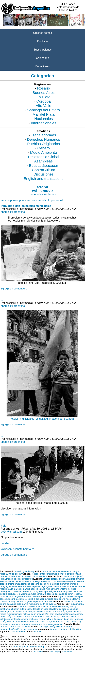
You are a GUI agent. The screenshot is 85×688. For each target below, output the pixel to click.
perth (42, 604)
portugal (12, 594)
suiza (64, 594)
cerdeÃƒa (41, 594)
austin (46, 606)
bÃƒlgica (37, 581)
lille (54, 586)
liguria (49, 586)
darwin (10, 604)
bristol (55, 581)
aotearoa (68, 601)
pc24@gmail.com (11, 531)
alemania (64, 584)
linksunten (61, 586)
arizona (22, 606)
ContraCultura (43, 170)
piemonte (77, 591)
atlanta (39, 606)
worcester (58, 624)
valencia (36, 596)
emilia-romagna (22, 584)
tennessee (5, 624)
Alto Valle (43, 106)
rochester (34, 619)
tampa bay (76, 621)
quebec (3, 576)
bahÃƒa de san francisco (12, 621)
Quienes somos (42, 32)
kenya (76, 571)
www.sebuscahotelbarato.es (17, 549)
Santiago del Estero (43, 110)
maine (3, 614)
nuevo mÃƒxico (7, 616)
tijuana (20, 601)
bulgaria (71, 581)
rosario (3, 601)
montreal (62, 574)
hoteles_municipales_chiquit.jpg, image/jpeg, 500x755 (42, 417)
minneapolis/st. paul (44, 614)
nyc (58, 616)
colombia (30, 599)
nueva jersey (77, 614)
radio (62, 629)
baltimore (60, 606)
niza (48, 589)
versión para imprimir (13, 200)
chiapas (79, 596)
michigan (17, 614)
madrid (3, 589)
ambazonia (48, 571)
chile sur (9, 599)
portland (14, 619)
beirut (11, 626)
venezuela (48, 601)
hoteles (5, 543)
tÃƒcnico (21, 629)
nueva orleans (23, 616)
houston (26, 611)
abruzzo (46, 579)
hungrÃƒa (5, 586)
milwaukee (28, 614)
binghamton (6, 609)
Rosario (43, 88)
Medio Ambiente (43, 152)
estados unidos (18, 631)
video (78, 629)
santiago (11, 601)
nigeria (3, 574)
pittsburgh (5, 619)
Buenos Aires (43, 93)
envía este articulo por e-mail (45, 200)
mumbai (80, 604)
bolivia (71, 596)
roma (19, 594)
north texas (50, 616)
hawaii (19, 611)
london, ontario (39, 574)
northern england (58, 589)
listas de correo (64, 626)
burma (66, 576)
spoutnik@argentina (13, 211)
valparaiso (37, 601)
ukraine (12, 596)
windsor (43, 576)
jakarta (73, 576)
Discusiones (43, 174)
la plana (36, 586)
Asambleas (43, 161)
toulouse (4, 596)
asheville (30, 606)
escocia (50, 594)
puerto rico (64, 599)
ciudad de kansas (50, 611)
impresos (54, 629)
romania (26, 594)
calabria (80, 581)
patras (69, 591)
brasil (17, 599)
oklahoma (66, 616)
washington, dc (7, 611)
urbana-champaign (20, 624)
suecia (58, 594)
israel (17, 626)
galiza (56, 584)
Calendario (42, 58)
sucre (23, 599)
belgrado (46, 581)
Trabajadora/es (43, 135)
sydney (52, 604)
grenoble (74, 584)
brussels (62, 581)
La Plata (43, 97)
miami (10, 614)
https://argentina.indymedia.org (28, 646)
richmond (23, 619)
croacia (3, 584)
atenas (3, 581)
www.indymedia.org (25, 571)
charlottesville (33, 609)
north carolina (37, 616)
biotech (38, 631)
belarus (29, 581)
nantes (26, 589)
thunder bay (14, 576)
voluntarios (32, 629)
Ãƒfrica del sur (14, 574)
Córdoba (43, 101)
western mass (46, 624)
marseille (18, 589)
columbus (73, 609)
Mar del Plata (43, 114)
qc (14, 579)
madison (77, 611)
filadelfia (75, 616)
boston (15, 609)
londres (81, 586)
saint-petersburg (24, 579)
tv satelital (70, 629)
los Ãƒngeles (65, 611)
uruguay (28, 601)
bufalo (23, 609)
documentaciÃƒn (8, 629)
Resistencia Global (43, 157)
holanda (41, 589)
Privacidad (66, 651)
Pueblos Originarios (43, 144)
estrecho (67, 571)
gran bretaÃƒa (24, 596)
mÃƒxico (49, 599)
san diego (64, 619)
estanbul (22, 586)
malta (10, 589)
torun (70, 594)
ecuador (40, 599)
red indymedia (42, 190)
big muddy (71, 606)
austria (10, 581)
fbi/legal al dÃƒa (49, 626)
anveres (71, 579)
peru (56, 599)
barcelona (20, 581)
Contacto (42, 41)
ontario (70, 574)
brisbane (78, 601)
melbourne (34, 604)
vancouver (26, 576)
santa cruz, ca (47, 621)
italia (29, 586)
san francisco (76, 619)
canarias (58, 571)
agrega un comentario (14, 288)
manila (9, 579)
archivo (42, 187)
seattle (67, 621)
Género (43, 148)
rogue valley (45, 619)
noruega (72, 589)
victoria (35, 576)
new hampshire (62, 614)
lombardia (72, 586)
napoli (34, 589)
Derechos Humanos (43, 139)
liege (43, 586)
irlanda (13, 586)
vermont (34, 624)
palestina (25, 626)
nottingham (5, 591)
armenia (80, 579)
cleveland (53, 609)
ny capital (36, 611)
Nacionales (43, 119)
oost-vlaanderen (20, 591)
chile (2, 599)
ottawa (77, 574)
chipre (11, 584)
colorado (63, 609)
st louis (55, 619)
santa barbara (32, 621)
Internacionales (43, 123)
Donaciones (42, 66)
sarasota (58, 621)
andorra (63, 579)
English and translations (43, 179)
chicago (44, 609)
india (73, 604)
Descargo (55, 651)
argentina (63, 596)
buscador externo (42, 194)
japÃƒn (80, 576)
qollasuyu (75, 599)
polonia (3, 594)
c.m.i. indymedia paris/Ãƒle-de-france (46, 591)
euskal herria (46, 584)
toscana (78, 594)
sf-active (38, 651)
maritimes (52, 574)
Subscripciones (42, 49)
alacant (54, 579)
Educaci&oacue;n (43, 165)
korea (3, 579)
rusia (33, 594)
